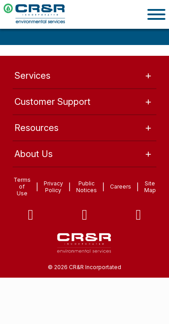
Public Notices (86, 187)
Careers (120, 186)
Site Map (150, 187)
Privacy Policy (53, 187)
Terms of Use (22, 186)
